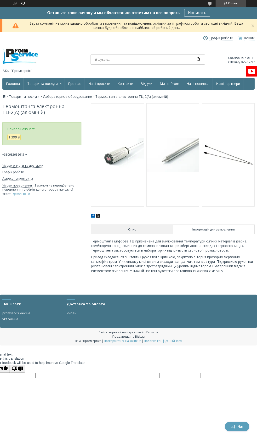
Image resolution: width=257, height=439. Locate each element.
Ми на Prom (169, 84)
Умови (71, 313)
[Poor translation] (17, 369)
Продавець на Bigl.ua (128, 336)
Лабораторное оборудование (67, 96)
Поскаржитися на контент (122, 341)
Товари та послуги (42, 84)
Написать (197, 12)
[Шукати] (198, 59)
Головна (13, 84)
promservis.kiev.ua (16, 313)
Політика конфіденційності (163, 341)
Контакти (125, 84)
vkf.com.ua (10, 319)
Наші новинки (198, 84)
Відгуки (146, 84)
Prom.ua (152, 332)
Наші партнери (228, 84)
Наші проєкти (99, 84)
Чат (237, 426)
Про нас (74, 84)
